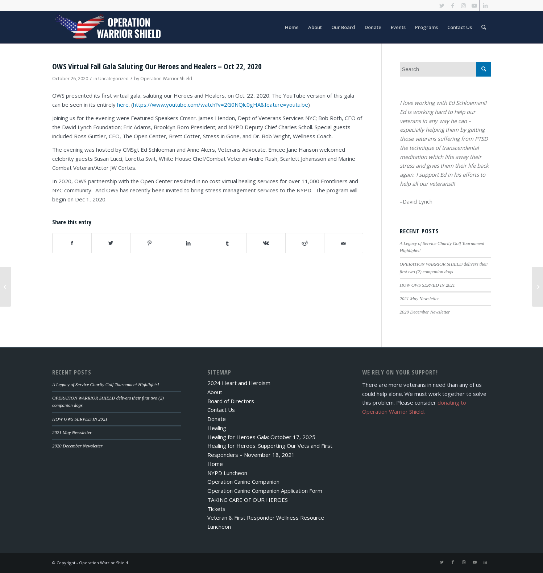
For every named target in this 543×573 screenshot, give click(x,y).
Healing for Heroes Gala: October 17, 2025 (261, 437)
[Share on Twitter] (111, 243)
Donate (216, 418)
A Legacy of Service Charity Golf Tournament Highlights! (105, 384)
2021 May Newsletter (419, 298)
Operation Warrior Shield (166, 78)
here (123, 104)
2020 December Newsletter (425, 312)
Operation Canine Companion (243, 481)
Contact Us (221, 409)
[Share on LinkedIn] (188, 243)
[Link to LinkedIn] (485, 5)
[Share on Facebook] (72, 243)
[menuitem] (291, 27)
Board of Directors (230, 401)
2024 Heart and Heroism (238, 382)
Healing (216, 427)
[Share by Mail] (343, 243)
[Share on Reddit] (305, 243)
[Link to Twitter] (441, 5)
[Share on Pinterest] (149, 243)
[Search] (484, 27)
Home (215, 463)
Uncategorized (113, 78)
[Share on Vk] (266, 243)
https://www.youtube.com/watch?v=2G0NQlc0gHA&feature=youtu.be (220, 104)
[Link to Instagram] (463, 5)
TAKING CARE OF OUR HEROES (247, 499)
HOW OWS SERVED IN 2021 (427, 285)
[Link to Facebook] (452, 5)
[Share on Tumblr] (227, 243)
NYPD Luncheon (227, 472)
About (214, 392)
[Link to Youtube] (474, 5)
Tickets (216, 508)
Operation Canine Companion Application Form (264, 490)
